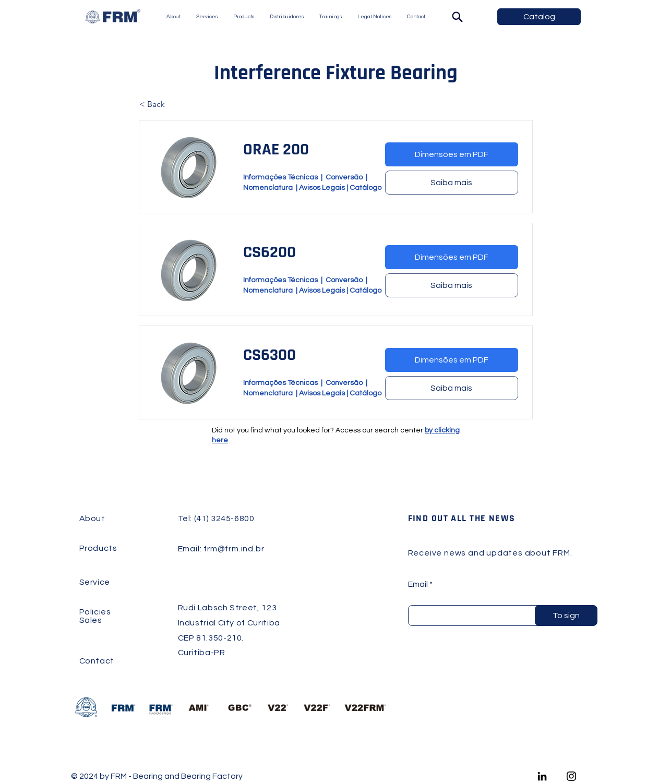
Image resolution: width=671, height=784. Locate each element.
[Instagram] (571, 776)
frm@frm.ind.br (233, 549)
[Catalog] (539, 16)
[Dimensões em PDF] (451, 154)
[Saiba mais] (451, 183)
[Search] (457, 16)
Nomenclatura (269, 187)
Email (418, 584)
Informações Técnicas (280, 177)
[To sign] (566, 615)
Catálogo (365, 187)
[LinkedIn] (542, 776)
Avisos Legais (322, 187)
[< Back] (173, 104)
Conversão (346, 177)
